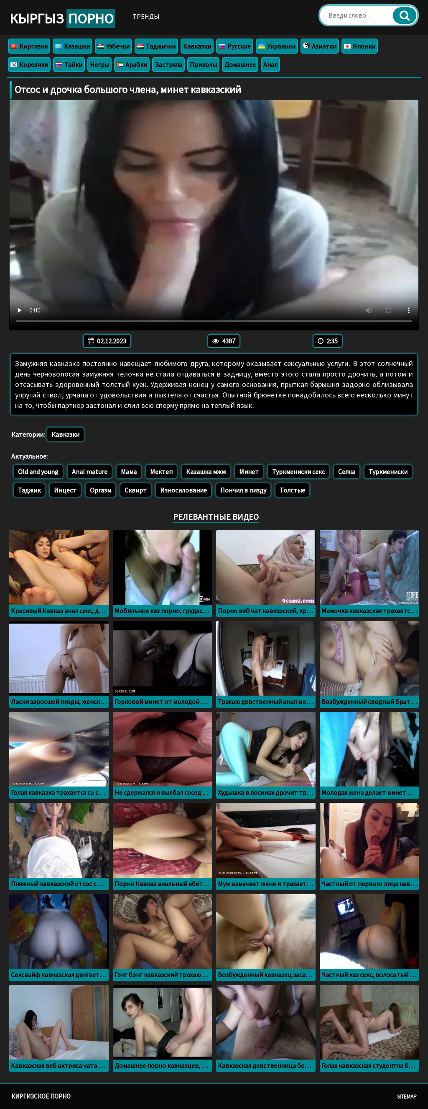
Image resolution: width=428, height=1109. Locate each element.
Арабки (132, 64)
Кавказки (197, 46)
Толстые (292, 490)
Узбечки (113, 46)
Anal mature (89, 471)
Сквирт (136, 490)
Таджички (156, 46)
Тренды (146, 16)
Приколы (203, 64)
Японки (359, 46)
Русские (235, 46)
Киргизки (29, 46)
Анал (270, 64)
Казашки (72, 46)
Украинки (277, 46)
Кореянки (29, 64)
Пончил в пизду (243, 490)
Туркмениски (388, 471)
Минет (249, 471)
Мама (129, 471)
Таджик (29, 490)
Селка (346, 471)
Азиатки (319, 46)
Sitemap (407, 1096)
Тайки (69, 64)
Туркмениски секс (298, 471)
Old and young (38, 471)
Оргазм (100, 490)
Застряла (168, 64)
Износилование (183, 490)
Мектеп (161, 471)
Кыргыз (62, 18)
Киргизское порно (41, 1096)
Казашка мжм (206, 471)
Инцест (65, 490)
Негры (99, 64)
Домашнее (240, 64)
